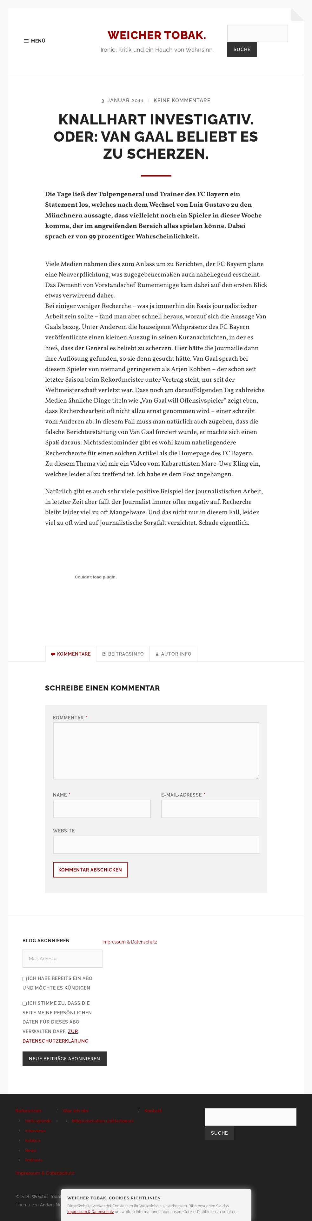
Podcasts (33, 1160)
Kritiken (32, 1140)
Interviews (35, 1131)
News (30, 1150)
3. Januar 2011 (122, 101)
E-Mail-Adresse (183, 795)
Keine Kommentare (182, 101)
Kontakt (153, 1111)
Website (64, 831)
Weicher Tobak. (157, 35)
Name (62, 795)
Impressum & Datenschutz (130, 941)
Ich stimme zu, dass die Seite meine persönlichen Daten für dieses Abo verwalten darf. (57, 1022)
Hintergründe (38, 1121)
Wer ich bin (75, 1111)
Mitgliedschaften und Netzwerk (103, 1121)
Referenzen (28, 1111)
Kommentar (70, 717)
